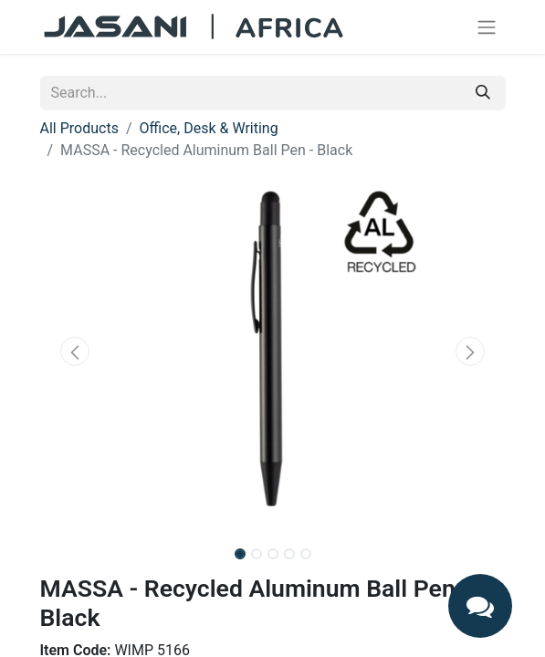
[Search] (483, 93)
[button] (75, 351)
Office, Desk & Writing (209, 128)
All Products (79, 128)
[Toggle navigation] (486, 27)
